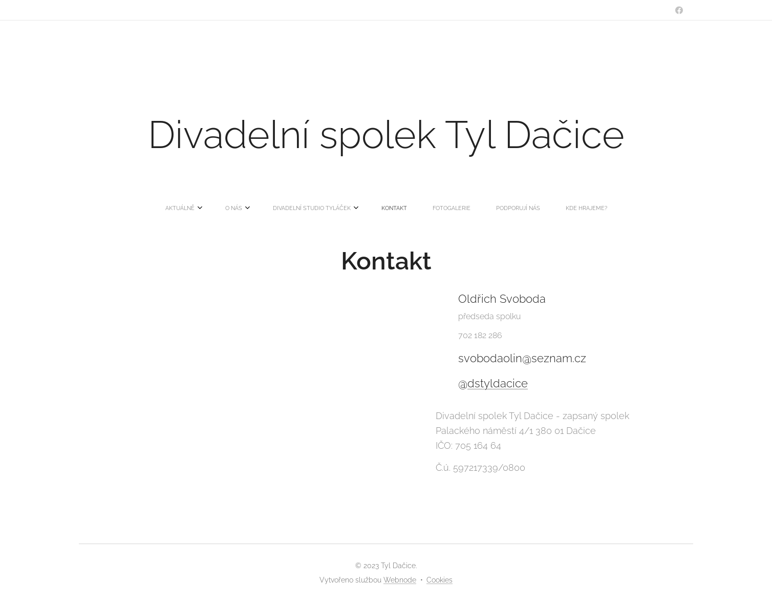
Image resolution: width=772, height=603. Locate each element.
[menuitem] (310, 208)
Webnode (399, 580)
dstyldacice (497, 383)
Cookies (439, 580)
